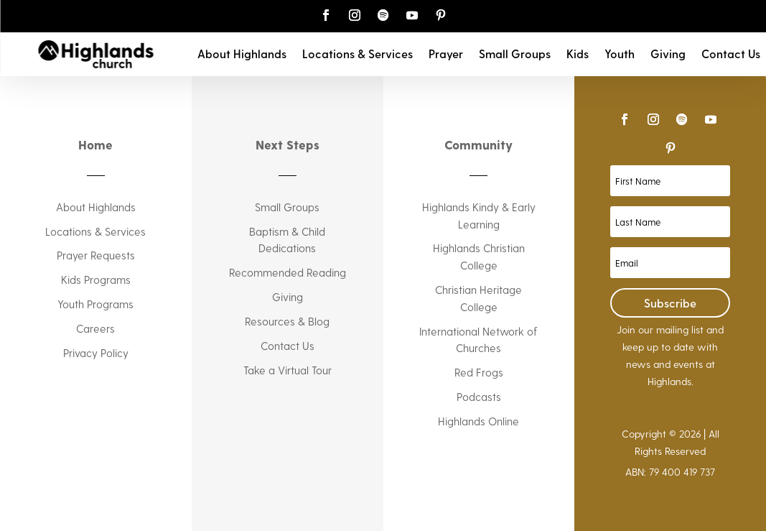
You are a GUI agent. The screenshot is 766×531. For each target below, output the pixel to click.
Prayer (446, 54)
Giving (668, 54)
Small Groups (515, 54)
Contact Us (730, 54)
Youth (619, 54)
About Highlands (241, 54)
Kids (577, 54)
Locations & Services (357, 54)
